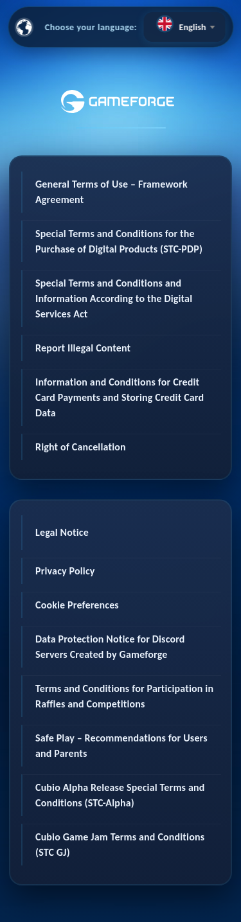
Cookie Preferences (77, 605)
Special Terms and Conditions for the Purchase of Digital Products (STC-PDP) (118, 241)
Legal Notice (62, 532)
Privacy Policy (65, 571)
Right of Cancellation (80, 447)
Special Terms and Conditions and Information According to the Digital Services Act (113, 298)
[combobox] (184, 27)
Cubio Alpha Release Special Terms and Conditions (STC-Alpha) (119, 795)
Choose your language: (91, 27)
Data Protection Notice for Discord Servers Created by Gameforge (110, 646)
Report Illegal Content (82, 348)
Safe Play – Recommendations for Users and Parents (121, 745)
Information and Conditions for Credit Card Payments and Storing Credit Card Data (119, 397)
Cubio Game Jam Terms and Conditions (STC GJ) (119, 844)
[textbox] (184, 23)
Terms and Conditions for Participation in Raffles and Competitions (124, 696)
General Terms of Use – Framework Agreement (111, 192)
